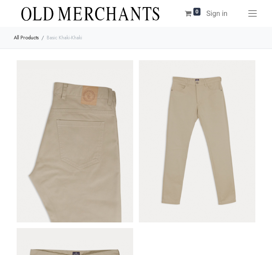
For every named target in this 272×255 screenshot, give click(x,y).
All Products (26, 37)
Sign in (216, 13)
